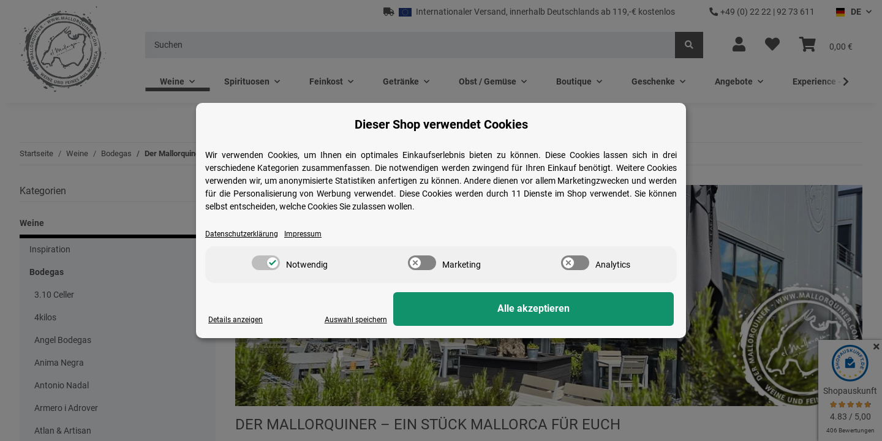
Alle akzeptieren (612, 309)
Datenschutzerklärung (247, 234)
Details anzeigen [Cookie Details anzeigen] (239, 320)
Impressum (317, 234)
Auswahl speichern (509, 320)
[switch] (266, 263)
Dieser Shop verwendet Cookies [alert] (441, 123)
